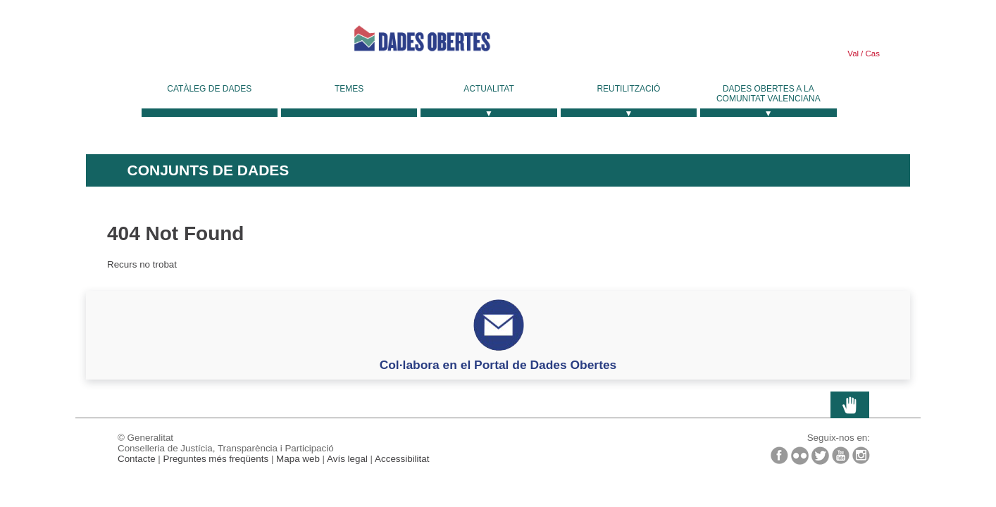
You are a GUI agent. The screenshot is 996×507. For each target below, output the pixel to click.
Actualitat (488, 89)
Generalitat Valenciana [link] (191, 43)
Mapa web (298, 458)
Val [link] (853, 53)
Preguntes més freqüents (216, 458)
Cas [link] (871, 53)
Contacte (137, 458)
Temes (349, 89)
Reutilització (628, 89)
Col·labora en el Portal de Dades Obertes (498, 365)
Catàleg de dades (209, 89)
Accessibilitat (402, 458)
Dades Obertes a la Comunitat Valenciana (768, 94)
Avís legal (347, 458)
